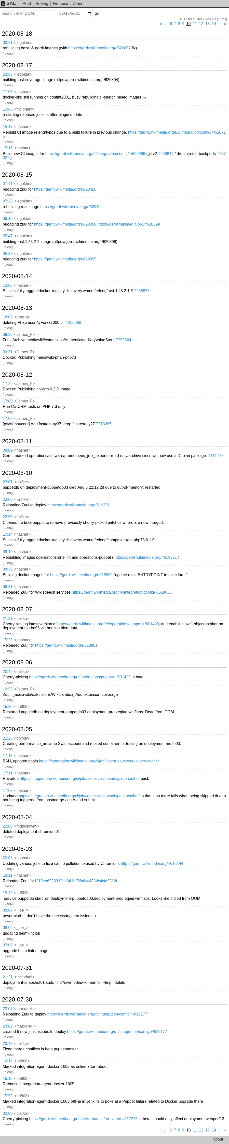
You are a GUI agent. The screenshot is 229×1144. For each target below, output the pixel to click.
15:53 (8, 1096)
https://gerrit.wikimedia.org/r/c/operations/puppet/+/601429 (80, 677)
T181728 (216, 456)
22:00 (8, 826)
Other (77, 3)
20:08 (8, 858)
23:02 (8, 1026)
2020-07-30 (17, 999)
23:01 (8, 482)
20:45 (8, 1044)
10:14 (8, 534)
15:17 (8, 127)
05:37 (8, 254)
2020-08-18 (17, 34)
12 (201, 24)
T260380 (73, 322)
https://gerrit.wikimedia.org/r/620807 (99, 48)
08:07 (8, 910)
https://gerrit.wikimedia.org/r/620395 (65, 259)
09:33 (8, 334)
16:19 (8, 1061)
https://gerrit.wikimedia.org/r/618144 (152, 863)
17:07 (8, 790)
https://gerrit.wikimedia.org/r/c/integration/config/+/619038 (122, 592)
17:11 (8, 773)
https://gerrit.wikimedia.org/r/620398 (65, 224)
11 (195, 24)
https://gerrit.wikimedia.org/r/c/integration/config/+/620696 (95, 154)
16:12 (8, 1078)
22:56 (8, 517)
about (218, 1139)
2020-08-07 (17, 609)
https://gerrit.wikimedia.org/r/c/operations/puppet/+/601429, (108, 624)
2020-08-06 (17, 662)
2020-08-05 (17, 729)
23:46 (8, 672)
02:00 (8, 1113)
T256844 (166, 154)
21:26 (8, 738)
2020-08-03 (17, 849)
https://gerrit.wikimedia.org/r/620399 (128, 224)
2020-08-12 (17, 375)
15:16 (8, 148)
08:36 (8, 569)
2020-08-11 (17, 441)
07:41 (8, 184)
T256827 (141, 291)
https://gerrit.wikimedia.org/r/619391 (78, 505)
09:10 (8, 552)
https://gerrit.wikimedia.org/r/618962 (81, 575)
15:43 (8, 109)
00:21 (8, 43)
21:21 (8, 618)
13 (207, 24)
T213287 (103, 424)
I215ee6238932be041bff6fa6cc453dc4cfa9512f (76, 881)
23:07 (8, 1009)
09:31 (8, 352)
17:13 (8, 756)
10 (188, 24)
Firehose (60, 3)
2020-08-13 (17, 308)
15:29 (8, 706)
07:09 (8, 945)
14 (214, 24)
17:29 (8, 384)
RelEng (41, 3)
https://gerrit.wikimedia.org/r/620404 (71, 207)
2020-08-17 (17, 65)
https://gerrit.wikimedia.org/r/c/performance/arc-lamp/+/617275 (83, 1119)
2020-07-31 (17, 968)
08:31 (8, 587)
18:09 (8, 317)
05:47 (8, 236)
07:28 (8, 201)
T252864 (123, 340)
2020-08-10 (17, 473)
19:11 (8, 875)
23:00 (8, 499)
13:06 (8, 285)
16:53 (8, 689)
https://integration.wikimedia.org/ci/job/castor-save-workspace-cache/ (99, 761)
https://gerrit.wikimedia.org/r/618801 (66, 645)
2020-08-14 (17, 276)
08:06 (8, 928)
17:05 (8, 92)
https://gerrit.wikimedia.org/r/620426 (65, 189)
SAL (8, 3)
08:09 (8, 450)
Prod (27, 3)
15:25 (8, 640)
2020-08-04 (17, 817)
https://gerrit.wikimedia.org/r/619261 (146, 557)
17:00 (8, 401)
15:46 (8, 893)
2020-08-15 (17, 175)
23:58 (8, 74)
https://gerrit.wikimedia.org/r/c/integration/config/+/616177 (97, 1014)
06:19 (8, 218)
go (97, 13)
